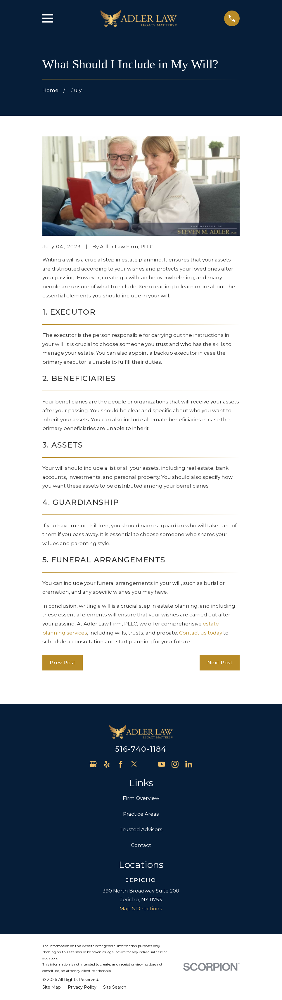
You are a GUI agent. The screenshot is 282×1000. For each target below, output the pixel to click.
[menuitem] (51, 987)
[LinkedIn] (188, 764)
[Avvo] (147, 764)
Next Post (219, 662)
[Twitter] (134, 764)
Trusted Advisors (141, 829)
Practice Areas (141, 814)
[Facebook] (120, 764)
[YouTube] (161, 764)
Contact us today (200, 633)
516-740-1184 (141, 748)
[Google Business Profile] (93, 764)
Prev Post (62, 662)
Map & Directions (141, 908)
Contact (141, 845)
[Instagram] (175, 764)
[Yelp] (106, 764)
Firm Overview (141, 798)
